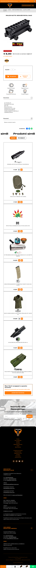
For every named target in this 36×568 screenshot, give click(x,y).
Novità (13, 138)
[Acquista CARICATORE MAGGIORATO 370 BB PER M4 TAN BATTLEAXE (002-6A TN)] (19, 289)
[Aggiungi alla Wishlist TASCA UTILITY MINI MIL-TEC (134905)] (21, 202)
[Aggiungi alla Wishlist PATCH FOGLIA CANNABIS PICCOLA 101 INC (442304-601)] (21, 231)
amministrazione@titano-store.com (11, 484)
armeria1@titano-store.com (12, 538)
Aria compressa (18, 440)
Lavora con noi (18, 457)
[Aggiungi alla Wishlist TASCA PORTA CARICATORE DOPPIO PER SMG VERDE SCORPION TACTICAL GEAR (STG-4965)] (21, 377)
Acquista (11, 76)
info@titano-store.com (11, 480)
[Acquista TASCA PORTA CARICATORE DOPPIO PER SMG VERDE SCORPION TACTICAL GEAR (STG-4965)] (19, 377)
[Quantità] (12, 70)
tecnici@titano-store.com (9, 488)
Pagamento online (18, 453)
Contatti (18, 454)
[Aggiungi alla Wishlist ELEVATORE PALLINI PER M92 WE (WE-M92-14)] (21, 348)
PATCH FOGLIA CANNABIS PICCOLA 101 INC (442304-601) (18, 225)
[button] (34, 1)
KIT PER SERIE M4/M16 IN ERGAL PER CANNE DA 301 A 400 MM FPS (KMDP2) (18, 255)
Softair (9, 9)
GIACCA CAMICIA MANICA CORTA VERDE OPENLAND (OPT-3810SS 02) (18, 314)
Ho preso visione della (12, 419)
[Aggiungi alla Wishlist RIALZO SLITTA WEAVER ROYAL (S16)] (24, 76)
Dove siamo (18, 455)
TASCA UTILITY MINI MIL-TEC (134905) (18, 196)
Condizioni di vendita (18, 450)
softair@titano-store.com (14, 1)
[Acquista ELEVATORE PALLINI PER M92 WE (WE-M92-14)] (19, 348)
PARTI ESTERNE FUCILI (17, 9)
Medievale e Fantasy (18, 444)
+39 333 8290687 (12, 478)
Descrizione (18, 98)
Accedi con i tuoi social (18, 392)
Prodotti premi (18, 451)
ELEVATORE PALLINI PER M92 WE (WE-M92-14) (18, 342)
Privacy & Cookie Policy (14, 557)
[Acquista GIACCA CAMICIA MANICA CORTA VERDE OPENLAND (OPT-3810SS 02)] (19, 319)
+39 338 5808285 (12, 537)
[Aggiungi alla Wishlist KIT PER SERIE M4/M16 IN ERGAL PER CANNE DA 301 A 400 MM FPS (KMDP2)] (22, 260)
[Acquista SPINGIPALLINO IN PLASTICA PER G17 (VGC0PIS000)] (19, 170)
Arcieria (18, 443)
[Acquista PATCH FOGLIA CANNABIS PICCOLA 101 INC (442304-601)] (19, 231)
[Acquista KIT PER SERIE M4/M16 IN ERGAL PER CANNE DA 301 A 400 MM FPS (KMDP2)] (19, 260)
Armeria (18, 441)
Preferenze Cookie (23, 557)
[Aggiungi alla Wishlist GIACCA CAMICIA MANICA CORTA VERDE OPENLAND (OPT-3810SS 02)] (22, 319)
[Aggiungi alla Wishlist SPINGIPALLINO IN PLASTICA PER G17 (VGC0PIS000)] (21, 170)
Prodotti (5, 9)
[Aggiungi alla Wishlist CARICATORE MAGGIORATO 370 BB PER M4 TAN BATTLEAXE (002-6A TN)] (21, 289)
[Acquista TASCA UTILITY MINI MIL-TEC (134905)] (19, 202)
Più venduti (21, 138)
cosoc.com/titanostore (17, 495)
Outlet (18, 445)
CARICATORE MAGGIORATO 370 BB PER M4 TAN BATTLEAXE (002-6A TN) (18, 285)
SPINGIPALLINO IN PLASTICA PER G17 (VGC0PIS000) (18, 164)
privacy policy (17, 419)
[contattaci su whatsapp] (33, 566)
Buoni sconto (18, 447)
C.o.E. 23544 (18, 558)
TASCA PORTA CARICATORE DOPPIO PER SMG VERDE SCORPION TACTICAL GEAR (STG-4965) (18, 372)
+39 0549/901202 (9, 477)
